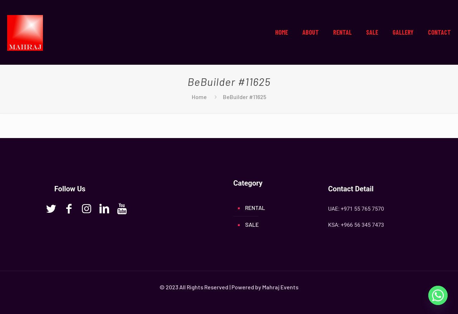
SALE (252, 224)
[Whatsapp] (438, 295)
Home (199, 96)
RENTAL (255, 207)
